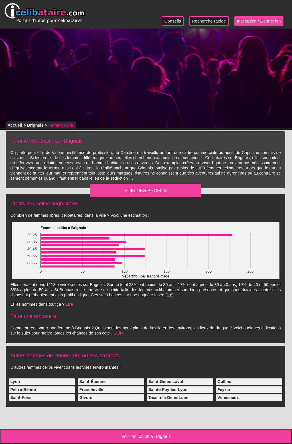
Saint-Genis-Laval (165, 381)
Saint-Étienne (92, 381)
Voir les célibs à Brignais (146, 436)
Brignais (35, 125)
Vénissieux (228, 397)
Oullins (224, 381)
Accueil (14, 125)
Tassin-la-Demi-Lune (168, 397)
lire (169, 295)
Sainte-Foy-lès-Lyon (167, 389)
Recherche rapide (209, 21)
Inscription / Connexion (259, 21)
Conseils (172, 21)
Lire (69, 304)
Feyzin (223, 389)
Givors (85, 397)
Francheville (91, 389)
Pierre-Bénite (23, 389)
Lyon (15, 381)
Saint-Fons (20, 397)
